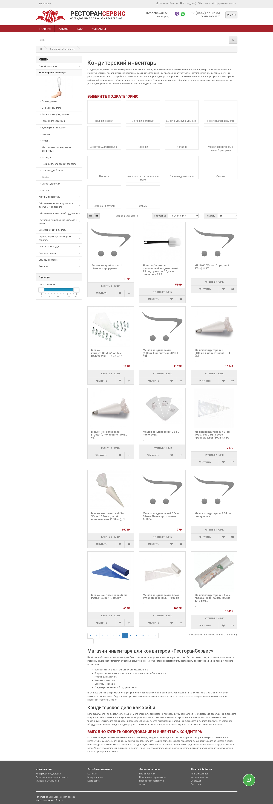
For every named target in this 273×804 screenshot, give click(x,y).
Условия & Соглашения (47, 781)
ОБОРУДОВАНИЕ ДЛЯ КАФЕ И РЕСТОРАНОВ (96, 18)
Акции (142, 784)
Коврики (143, 146)
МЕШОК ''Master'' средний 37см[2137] (212, 267)
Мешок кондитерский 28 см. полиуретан (161, 433)
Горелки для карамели (220, 120)
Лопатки (182, 146)
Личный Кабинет (199, 774)
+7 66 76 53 (205, 12)
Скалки (220, 176)
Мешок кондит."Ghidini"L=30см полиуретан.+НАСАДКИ (106, 353)
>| (90, 641)
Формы (143, 205)
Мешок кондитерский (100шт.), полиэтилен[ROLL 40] (161, 353)
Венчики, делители (143, 120)
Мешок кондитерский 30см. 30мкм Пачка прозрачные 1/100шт (161, 516)
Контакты (92, 774)
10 (142, 635)
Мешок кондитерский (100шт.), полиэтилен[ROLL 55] (213, 353)
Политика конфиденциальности (52, 777)
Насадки (104, 176)
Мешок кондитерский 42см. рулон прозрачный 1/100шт (161, 596)
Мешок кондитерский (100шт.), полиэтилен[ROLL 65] (109, 434)
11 (149, 635)
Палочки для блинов (182, 176)
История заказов (199, 777)
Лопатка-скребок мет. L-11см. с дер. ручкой (107, 267)
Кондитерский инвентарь (62, 49)
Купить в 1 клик (110, 286)
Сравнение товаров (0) (127, 216)
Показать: (210, 216)
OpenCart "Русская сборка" (62, 797)
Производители (147, 774)
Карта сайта (93, 781)
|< (90, 635)
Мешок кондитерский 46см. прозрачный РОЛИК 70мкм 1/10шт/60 (213, 598)
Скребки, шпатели (104, 205)
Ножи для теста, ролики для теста (143, 178)
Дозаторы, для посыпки (104, 146)
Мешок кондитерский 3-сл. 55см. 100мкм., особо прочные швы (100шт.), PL (109, 516)
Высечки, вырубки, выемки (181, 120)
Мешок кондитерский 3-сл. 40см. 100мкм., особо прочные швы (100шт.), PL (212, 434)
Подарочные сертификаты (152, 777)
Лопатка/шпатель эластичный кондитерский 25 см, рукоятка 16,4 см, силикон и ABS (160, 270)
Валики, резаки (104, 120)
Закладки (196, 781)
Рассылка (196, 784)
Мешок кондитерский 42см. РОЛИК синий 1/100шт (109, 596)
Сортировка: (160, 216)
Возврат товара (95, 777)
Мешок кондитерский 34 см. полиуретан (213, 515)
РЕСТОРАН (97, 14)
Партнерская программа (151, 781)
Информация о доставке (48, 774)
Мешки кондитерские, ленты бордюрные (220, 148)
